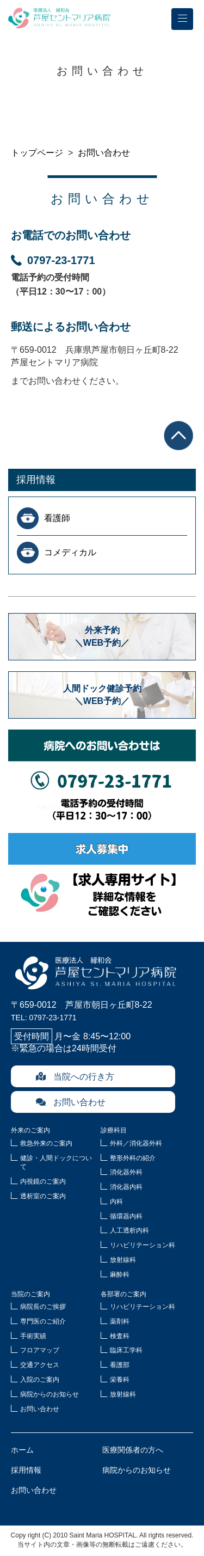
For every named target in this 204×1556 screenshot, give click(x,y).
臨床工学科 (126, 1350)
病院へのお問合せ (102, 776)
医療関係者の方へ (132, 1449)
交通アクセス (39, 1365)
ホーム (22, 1449)
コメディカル (70, 552)
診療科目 (114, 1130)
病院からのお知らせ (49, 1394)
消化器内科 (126, 1187)
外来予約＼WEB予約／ (102, 636)
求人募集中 (102, 879)
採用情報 (35, 479)
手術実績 (33, 1336)
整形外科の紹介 (133, 1158)
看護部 (119, 1365)
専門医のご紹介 (43, 1321)
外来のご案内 (30, 1130)
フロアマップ (39, 1350)
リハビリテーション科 (142, 1245)
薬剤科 (119, 1321)
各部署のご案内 (123, 1294)
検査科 (119, 1336)
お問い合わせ (104, 152)
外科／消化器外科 (136, 1143)
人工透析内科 (129, 1230)
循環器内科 (126, 1216)
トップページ (37, 152)
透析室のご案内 (43, 1196)
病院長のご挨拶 (43, 1306)
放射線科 (123, 1260)
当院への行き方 (75, 1076)
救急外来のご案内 (46, 1143)
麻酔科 (119, 1274)
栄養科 (119, 1379)
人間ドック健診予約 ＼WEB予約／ (106, 694)
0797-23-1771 (53, 260)
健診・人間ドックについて (56, 1162)
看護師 (57, 518)
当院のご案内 (30, 1294)
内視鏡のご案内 (43, 1181)
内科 (116, 1201)
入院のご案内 (39, 1379)
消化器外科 (126, 1172)
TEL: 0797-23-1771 (44, 1017)
